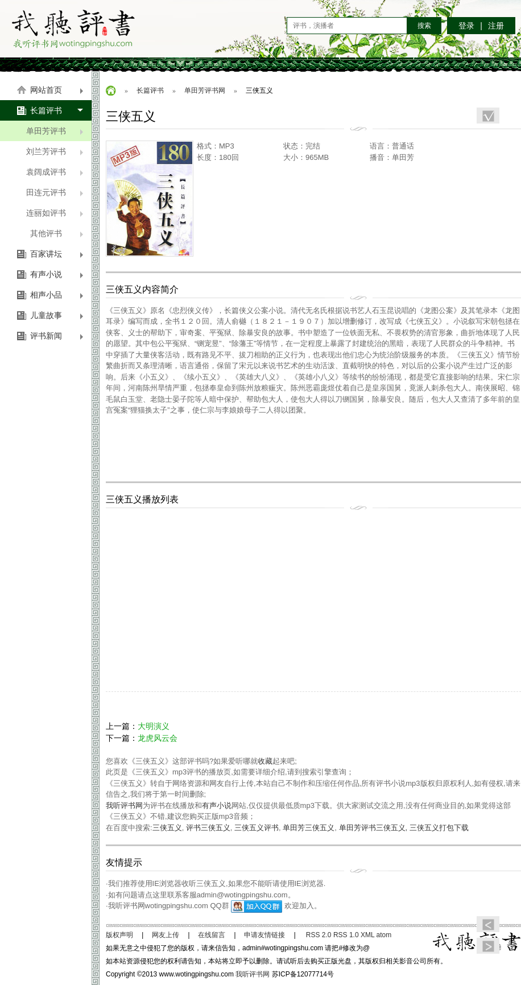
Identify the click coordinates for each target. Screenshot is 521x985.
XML (367, 935)
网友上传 (165, 935)
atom (384, 935)
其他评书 (57, 233)
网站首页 (57, 89)
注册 (496, 25)
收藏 (265, 761)
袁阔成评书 (55, 171)
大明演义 (153, 726)
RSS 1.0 (346, 935)
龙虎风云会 (157, 738)
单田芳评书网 (204, 90)
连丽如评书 (55, 212)
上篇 (488, 924)
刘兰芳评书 (55, 151)
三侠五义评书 (256, 827)
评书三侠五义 (208, 827)
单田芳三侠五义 (308, 827)
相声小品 (57, 294)
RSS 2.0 (319, 935)
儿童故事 (57, 315)
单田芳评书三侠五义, (374, 827)
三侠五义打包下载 (439, 827)
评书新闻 (57, 335)
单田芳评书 (55, 130)
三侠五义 (167, 827)
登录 (466, 25)
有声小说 (57, 274)
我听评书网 (73, 28)
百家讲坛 (57, 253)
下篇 (488, 946)
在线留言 (211, 935)
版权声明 (119, 935)
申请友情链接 (264, 935)
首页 (111, 90)
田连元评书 (55, 192)
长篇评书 (57, 110)
